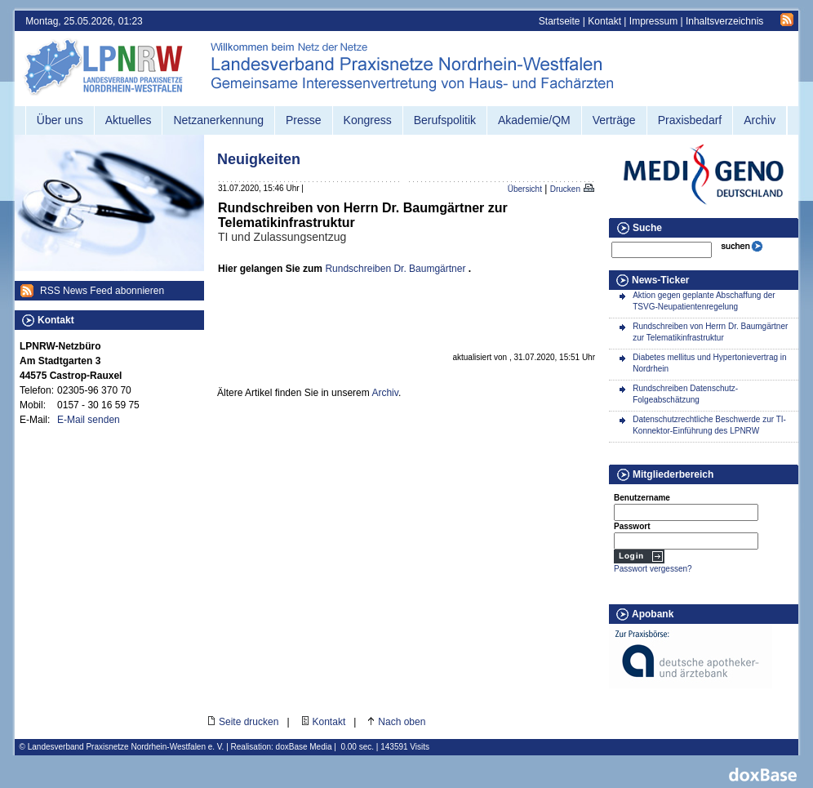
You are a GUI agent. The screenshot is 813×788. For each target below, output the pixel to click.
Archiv (384, 392)
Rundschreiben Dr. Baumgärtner (395, 268)
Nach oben (401, 722)
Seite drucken (248, 722)
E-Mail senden (88, 419)
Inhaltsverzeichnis (724, 21)
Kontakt (604, 21)
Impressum (653, 21)
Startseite (559, 21)
